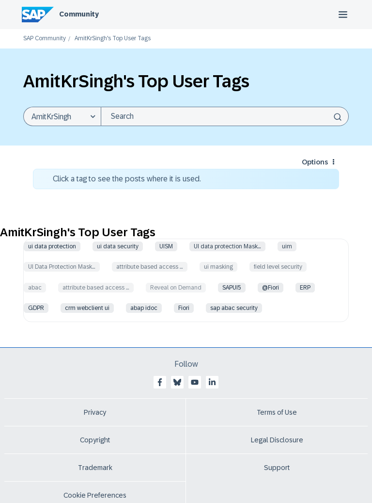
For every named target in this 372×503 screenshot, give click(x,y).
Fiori (183, 308)
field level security (278, 266)
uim (287, 246)
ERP (305, 287)
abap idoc (143, 308)
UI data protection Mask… (227, 246)
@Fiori (270, 287)
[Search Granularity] (62, 116)
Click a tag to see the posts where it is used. (127, 179)
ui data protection (52, 246)
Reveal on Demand (176, 287)
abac (35, 287)
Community (79, 14)
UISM (166, 246)
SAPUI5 (231, 287)
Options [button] (315, 162)
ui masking (218, 266)
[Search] (225, 116)
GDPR (36, 308)
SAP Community (44, 38)
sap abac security (234, 308)
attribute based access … (149, 266)
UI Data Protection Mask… (61, 266)
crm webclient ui (87, 308)
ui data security (118, 246)
